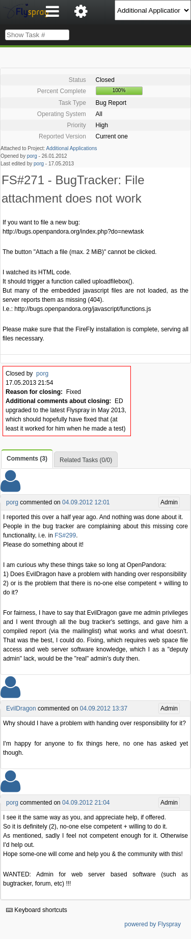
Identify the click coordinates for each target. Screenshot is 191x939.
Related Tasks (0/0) (86, 460)
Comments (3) (27, 458)
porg (32, 156)
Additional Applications (71, 148)
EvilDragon (21, 708)
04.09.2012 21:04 (86, 802)
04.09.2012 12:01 (86, 502)
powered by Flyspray (152, 924)
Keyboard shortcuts (36, 910)
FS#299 (65, 535)
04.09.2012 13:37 (103, 708)
